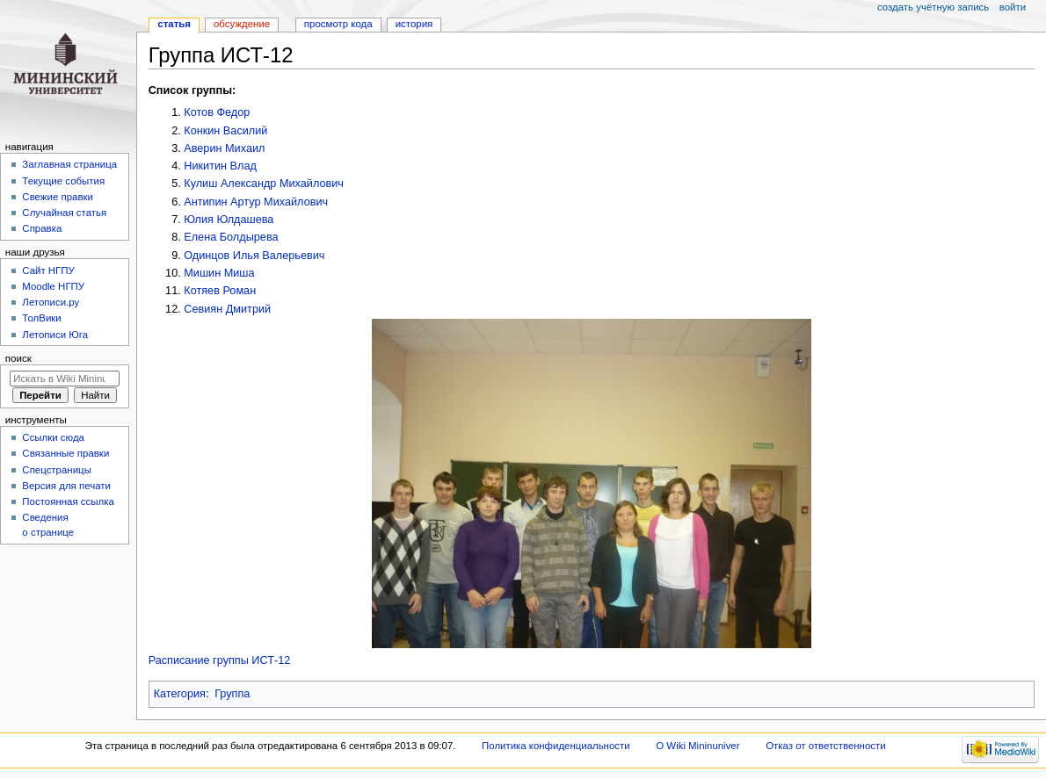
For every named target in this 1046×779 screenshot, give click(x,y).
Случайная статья (64, 212)
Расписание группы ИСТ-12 (220, 660)
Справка (42, 228)
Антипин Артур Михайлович (256, 202)
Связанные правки (65, 453)
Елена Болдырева (231, 237)
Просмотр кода (338, 23)
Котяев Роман (220, 291)
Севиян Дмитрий (227, 309)
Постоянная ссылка (67, 501)
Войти (1012, 7)
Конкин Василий (225, 131)
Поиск (18, 358)
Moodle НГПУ (53, 286)
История (414, 23)
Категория (180, 694)
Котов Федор (217, 112)
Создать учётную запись (933, 7)
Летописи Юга (55, 334)
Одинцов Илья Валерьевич (254, 255)
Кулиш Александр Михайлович (264, 183)
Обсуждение (242, 23)
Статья (174, 23)
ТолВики (41, 318)
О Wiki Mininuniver (697, 745)
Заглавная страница (69, 164)
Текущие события (63, 181)
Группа (232, 694)
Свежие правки (57, 196)
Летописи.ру (50, 302)
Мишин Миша (219, 273)
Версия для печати (66, 485)
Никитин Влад (220, 166)
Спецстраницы (56, 470)
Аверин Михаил (224, 148)
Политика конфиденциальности (556, 745)
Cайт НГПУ (48, 270)
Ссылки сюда (53, 437)
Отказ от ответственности (825, 745)
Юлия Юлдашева (228, 219)
